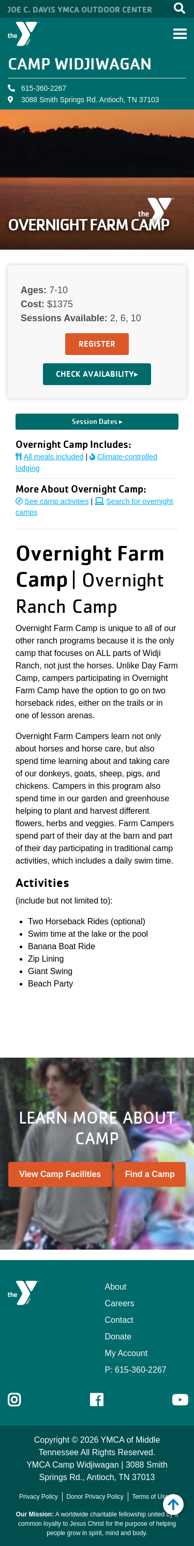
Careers (120, 1303)
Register (97, 344)
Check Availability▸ (97, 374)
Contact (119, 1320)
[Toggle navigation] (180, 34)
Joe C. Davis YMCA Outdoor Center (80, 9)
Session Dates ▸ (97, 421)
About (116, 1286)
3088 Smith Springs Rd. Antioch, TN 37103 (90, 99)
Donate (118, 1336)
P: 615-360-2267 (136, 1369)
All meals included (50, 457)
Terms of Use (150, 1496)
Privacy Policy (38, 1496)
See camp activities (52, 501)
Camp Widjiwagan (80, 63)
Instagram (21, 1400)
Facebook (104, 1400)
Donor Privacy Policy (95, 1496)
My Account (126, 1353)
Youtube (179, 1400)
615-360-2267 (43, 88)
